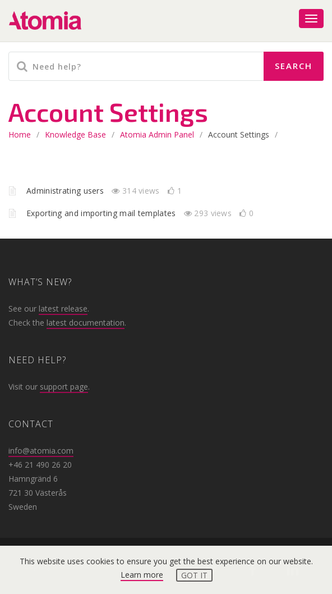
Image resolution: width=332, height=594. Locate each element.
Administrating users (66, 190)
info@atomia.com (40, 450)
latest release (63, 308)
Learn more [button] (142, 574)
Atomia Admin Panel (157, 134)
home (19, 134)
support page (64, 386)
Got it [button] (194, 575)
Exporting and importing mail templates (102, 213)
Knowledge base (75, 134)
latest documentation (86, 322)
